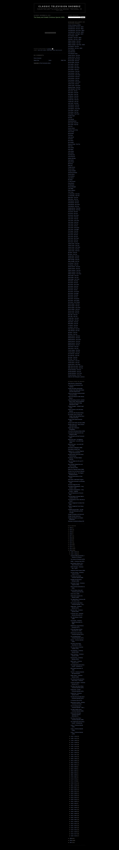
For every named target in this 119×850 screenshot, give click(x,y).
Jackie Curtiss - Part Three (74, 247)
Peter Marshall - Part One (74, 328)
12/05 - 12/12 (74, 738)
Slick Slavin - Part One (73, 92)
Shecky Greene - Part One (74, 266)
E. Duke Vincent (71, 181)
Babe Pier (70, 165)
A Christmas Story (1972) (76, 700)
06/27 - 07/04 (74, 785)
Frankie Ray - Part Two (73, 101)
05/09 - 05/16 (74, 799)
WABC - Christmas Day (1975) (77, 561)
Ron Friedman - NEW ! (73, 35)
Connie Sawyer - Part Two (74, 352)
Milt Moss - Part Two (72, 334)
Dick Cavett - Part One (73, 122)
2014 (71, 542)
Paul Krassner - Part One (73, 71)
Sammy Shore (71, 174)
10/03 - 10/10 (74, 756)
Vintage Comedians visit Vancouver (76, 514)
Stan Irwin (70, 145)
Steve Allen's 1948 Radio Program (76, 479)
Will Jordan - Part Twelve (73, 300)
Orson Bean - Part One (73, 110)
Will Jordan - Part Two (73, 282)
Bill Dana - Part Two (72, 254)
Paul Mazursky (71, 154)
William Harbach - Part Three (74, 273)
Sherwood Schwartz (72, 172)
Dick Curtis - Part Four (73, 240)
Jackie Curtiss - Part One (73, 243)
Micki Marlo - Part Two (73, 323)
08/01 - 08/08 (74, 775)
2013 (71, 544)
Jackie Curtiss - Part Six (73, 83)
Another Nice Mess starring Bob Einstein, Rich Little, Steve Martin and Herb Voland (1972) (76, 390)
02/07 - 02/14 (74, 825)
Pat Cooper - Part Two (73, 233)
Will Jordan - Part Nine (73, 295)
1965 (39, 50)
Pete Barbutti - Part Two (73, 202)
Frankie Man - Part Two (73, 320)
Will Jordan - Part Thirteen (74, 302)
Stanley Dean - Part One (73, 256)
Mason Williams (71, 190)
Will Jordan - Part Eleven (73, 298)
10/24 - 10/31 (74, 750)
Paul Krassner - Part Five (73, 78)
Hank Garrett (71, 137)
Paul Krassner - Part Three (74, 74)
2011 (71, 548)
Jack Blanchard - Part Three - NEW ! (76, 30)
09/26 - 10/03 (74, 758)
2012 (71, 546)
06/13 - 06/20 (74, 789)
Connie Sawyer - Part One (74, 350)
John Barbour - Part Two (73, 106)
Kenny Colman (71, 128)
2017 (71, 536)
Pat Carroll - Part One (73, 211)
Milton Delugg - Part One (73, 259)
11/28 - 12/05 (74, 740)
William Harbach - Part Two (74, 272)
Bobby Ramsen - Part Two (74, 337)
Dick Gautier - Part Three (73, 67)
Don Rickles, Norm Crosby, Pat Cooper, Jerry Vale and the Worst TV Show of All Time (76, 416)
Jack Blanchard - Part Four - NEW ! (76, 32)
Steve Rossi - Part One (73, 346)
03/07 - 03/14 (74, 817)
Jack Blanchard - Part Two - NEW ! (76, 28)
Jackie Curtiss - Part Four (74, 250)
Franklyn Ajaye (71, 115)
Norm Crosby (71, 131)
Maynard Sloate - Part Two (74, 144)
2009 (71, 838)
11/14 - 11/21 (74, 744)
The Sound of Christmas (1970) (78, 559)
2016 (71, 538)
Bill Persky (70, 163)
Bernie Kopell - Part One (73, 62)
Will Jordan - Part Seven (73, 291)
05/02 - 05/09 (74, 801)
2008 (71, 840)
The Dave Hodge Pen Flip (74, 484)
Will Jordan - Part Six (73, 289)
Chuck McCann (71, 156)
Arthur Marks (71, 151)
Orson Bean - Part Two (73, 112)
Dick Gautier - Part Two (73, 66)
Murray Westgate (72, 186)
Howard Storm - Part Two (73, 362)
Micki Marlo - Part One (73, 321)
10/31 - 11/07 (74, 748)
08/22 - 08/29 (74, 768)
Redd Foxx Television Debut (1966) (76, 469)
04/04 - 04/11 (74, 809)
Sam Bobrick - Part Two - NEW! (75, 48)
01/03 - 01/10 (74, 835)
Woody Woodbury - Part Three (75, 373)
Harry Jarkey (71, 147)
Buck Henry (70, 140)
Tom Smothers (71, 176)
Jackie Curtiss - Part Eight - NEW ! (76, 34)
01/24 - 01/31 (74, 829)
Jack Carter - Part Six (73, 225)
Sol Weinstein (71, 185)
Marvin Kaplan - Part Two (73, 305)
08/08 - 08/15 (74, 772)
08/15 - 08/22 (74, 770)
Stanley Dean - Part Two (73, 257)
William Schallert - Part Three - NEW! (76, 44)
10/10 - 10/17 (74, 754)
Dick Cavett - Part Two (73, 124)
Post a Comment (37, 58)
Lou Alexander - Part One (74, 193)
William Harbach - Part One (74, 270)
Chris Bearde (71, 119)
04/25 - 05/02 (74, 803)
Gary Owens (71, 160)
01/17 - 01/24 (74, 831)
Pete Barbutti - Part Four (73, 206)
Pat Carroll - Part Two (73, 213)
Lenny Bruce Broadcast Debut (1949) (76, 431)
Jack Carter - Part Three (73, 220)
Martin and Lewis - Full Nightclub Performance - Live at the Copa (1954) (75, 441)
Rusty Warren (71, 183)
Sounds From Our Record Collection (76, 471)
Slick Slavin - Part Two (73, 94)
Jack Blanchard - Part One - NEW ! (76, 26)
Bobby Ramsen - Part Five (74, 343)
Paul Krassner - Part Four (74, 76)
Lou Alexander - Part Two (73, 195)
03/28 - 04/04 (74, 811)
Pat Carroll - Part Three (73, 215)
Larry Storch (71, 177)
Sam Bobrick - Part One (73, 46)
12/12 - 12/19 (74, 736)
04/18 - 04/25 (74, 805)
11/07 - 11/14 (74, 746)
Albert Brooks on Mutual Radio (75, 383)
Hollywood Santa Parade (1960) (78, 570)
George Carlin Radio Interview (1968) (76, 422)
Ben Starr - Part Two (72, 359)
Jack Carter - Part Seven (73, 227)
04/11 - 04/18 (74, 807)
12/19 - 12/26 (74, 554)
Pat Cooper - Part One (73, 231)
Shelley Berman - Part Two (74, 209)
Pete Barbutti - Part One (73, 201)
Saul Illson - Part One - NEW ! (75, 37)
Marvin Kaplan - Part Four (74, 309)
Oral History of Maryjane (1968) (75, 447)
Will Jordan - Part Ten (73, 296)
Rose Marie (70, 149)
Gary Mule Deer (71, 51)
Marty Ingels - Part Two (73, 277)
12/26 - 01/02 (74, 552)
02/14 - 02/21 (74, 823)
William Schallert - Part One (74, 41)
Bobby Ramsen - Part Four (74, 341)
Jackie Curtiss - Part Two (73, 245)
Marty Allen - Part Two (73, 199)
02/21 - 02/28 (74, 821)
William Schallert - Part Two (74, 42)
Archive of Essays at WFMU (74, 25)
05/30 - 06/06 (74, 793)
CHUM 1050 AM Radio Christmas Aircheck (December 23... (76, 714)
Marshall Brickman (72, 121)
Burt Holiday (71, 142)
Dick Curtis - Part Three (73, 238)
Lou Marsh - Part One (73, 325)
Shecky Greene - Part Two (74, 268)
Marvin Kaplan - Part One (74, 304)
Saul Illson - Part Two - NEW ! (74, 39)
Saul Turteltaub (71, 50)
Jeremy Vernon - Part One (74, 55)
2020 (71, 529)
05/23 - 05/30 (74, 795)
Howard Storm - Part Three (74, 364)
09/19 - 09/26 (74, 760)
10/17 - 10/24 (74, 752)
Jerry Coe (70, 126)
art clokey (43, 50)
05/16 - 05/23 (74, 797)
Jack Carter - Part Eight (73, 229)
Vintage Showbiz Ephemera (74, 516)
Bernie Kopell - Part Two (73, 60)
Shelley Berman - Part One (74, 208)
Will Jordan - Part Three (73, 284)
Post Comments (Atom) (45, 63)
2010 (71, 550)
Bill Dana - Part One (72, 252)
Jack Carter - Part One (73, 217)
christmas (49, 50)
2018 (71, 533)
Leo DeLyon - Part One (73, 263)
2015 (71, 540)
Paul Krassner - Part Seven (74, 82)
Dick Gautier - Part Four (73, 69)
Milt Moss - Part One (72, 332)
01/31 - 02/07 (74, 827)
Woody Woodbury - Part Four (74, 375)
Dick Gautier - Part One (73, 64)
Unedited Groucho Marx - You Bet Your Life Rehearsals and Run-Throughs (75, 511)
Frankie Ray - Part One (73, 99)
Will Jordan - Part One (73, 280)
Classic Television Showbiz (59, 6)
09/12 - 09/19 (74, 762)
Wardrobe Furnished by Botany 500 (76, 521)
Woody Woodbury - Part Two (74, 371)
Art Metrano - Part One (73, 96)
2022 (71, 527)
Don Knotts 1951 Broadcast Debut (75, 412)
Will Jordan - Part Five (73, 288)
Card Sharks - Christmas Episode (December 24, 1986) (76, 622)
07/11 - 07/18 (74, 781)
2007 (71, 842)
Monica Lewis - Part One (73, 311)
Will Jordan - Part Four (73, 286)
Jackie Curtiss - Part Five (73, 249)
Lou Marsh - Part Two (73, 327)
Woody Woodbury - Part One (74, 369)
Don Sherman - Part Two (73, 355)
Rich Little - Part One (73, 314)
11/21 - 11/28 (74, 742)
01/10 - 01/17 (74, 833)
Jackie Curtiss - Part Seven (74, 85)
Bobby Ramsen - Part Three (74, 339)
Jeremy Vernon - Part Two (74, 57)
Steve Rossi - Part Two (73, 348)
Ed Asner (70, 117)
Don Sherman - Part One (73, 353)
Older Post (63, 60)
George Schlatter (72, 170)
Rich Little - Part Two (72, 316)
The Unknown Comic (73, 53)
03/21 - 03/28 (74, 813)
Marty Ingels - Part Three (73, 279)
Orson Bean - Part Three (73, 114)
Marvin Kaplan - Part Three (74, 307)
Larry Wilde (70, 188)
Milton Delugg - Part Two (73, 261)
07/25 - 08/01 (74, 777)
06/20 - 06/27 (74, 787)
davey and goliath (57, 50)
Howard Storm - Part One (74, 360)
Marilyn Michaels (72, 158)
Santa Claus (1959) (75, 593)
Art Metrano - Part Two (73, 98)
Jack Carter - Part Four (73, 222)
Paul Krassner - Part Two (73, 73)
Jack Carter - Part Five (73, 224)
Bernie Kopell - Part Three (74, 58)
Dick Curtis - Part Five (73, 241)
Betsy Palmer (71, 161)
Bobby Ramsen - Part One (74, 336)
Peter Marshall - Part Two (73, 330)
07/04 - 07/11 (74, 783)
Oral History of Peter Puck (74, 449)
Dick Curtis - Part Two (73, 236)
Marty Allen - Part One (73, 197)
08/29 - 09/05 (74, 766)
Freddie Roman (71, 167)
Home (50, 60)
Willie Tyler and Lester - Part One (75, 366)
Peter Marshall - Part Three (74, 89)
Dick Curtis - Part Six (72, 90)
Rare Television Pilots (73, 467)
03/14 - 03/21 (74, 815)
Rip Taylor (70, 179)
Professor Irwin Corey (73, 130)
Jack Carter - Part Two (73, 218)
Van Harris (70, 138)
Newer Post (36, 60)
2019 (71, 531)
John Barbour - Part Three (74, 108)
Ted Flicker (70, 135)
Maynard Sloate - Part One (74, 87)
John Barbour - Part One (73, 105)
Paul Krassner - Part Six (73, 80)
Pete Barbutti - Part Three (74, 204)
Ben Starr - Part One (72, 357)
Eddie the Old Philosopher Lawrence (76, 376)
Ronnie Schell (71, 169)
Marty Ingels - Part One (73, 275)
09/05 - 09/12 (74, 764)
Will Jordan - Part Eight (73, 293)
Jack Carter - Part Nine (73, 103)
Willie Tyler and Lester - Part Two (75, 368)
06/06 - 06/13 (74, 791)
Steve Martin (71, 153)
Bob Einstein (71, 133)
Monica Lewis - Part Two (73, 312)
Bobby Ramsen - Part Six (73, 344)
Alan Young (70, 192)
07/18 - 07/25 (74, 779)
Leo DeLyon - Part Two (73, 265)
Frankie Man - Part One (73, 318)
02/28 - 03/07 (74, 819)
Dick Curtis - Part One (73, 234)
